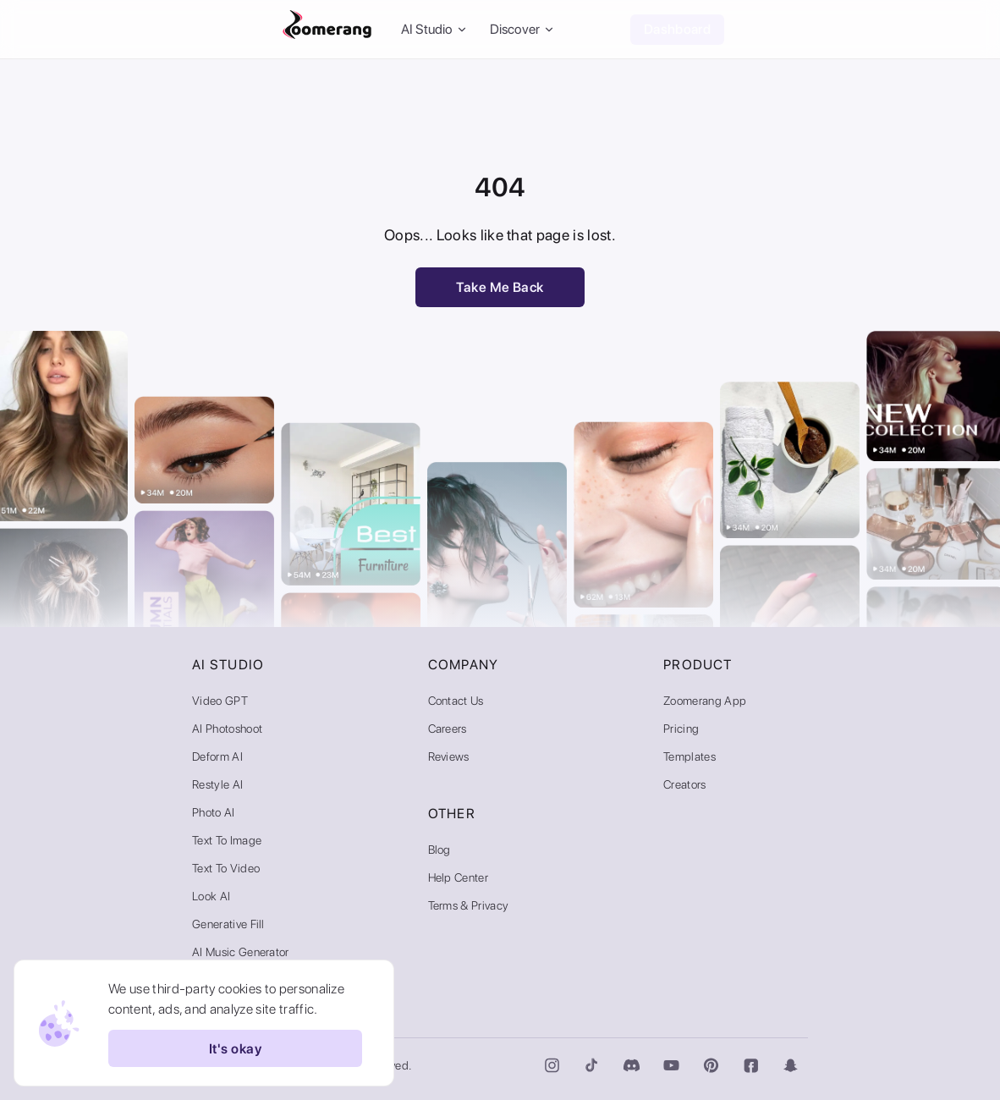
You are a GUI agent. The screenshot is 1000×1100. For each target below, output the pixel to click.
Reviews (449, 756)
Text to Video (226, 868)
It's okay (235, 1048)
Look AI (211, 896)
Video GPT (220, 700)
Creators (684, 784)
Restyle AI (217, 784)
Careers (447, 728)
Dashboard (677, 29)
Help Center (458, 877)
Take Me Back (500, 287)
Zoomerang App (704, 700)
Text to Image (226, 840)
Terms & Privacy (468, 905)
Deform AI (217, 756)
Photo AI (213, 812)
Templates (689, 756)
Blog (439, 849)
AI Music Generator (240, 952)
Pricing (681, 728)
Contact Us (456, 700)
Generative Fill (228, 924)
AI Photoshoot (227, 728)
